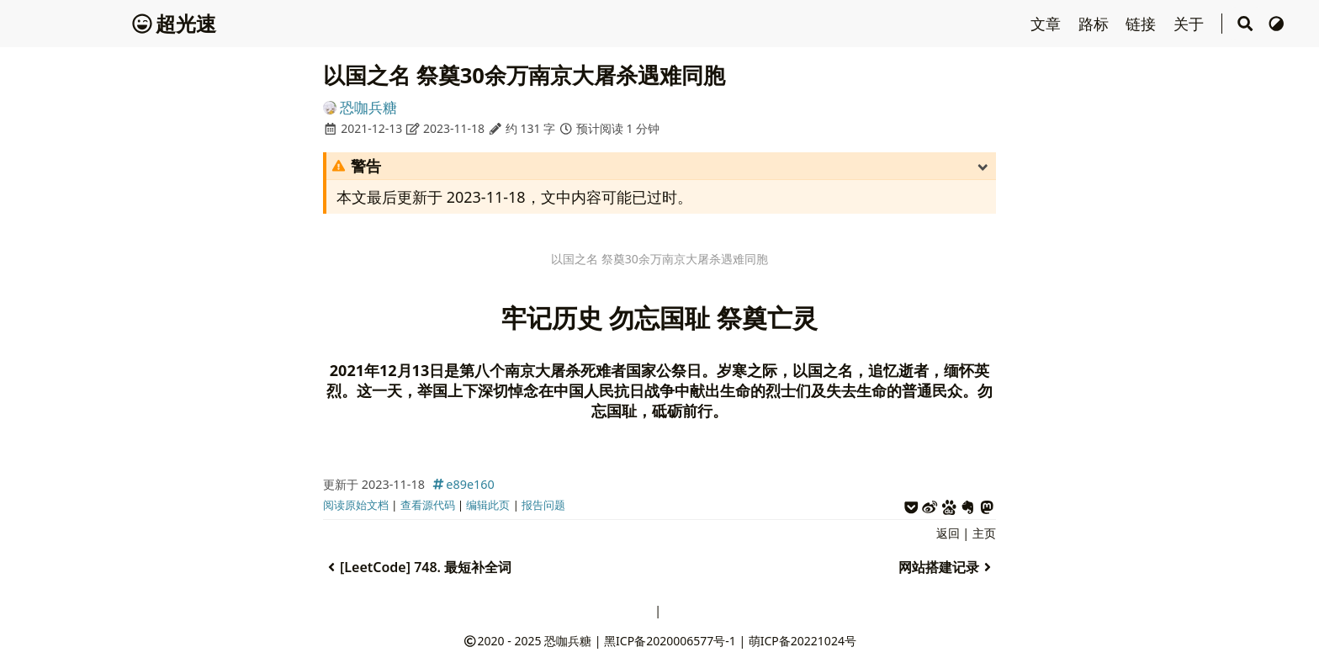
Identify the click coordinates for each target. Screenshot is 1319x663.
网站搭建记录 (947, 567)
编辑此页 (488, 504)
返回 (948, 533)
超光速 (174, 23)
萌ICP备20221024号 (802, 641)
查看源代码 (427, 504)
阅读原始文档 (356, 504)
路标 (1095, 23)
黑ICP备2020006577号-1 (670, 641)
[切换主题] (1276, 23)
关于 (1190, 23)
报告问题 (543, 504)
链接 (1143, 23)
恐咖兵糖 (368, 107)
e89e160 (461, 484)
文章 (1047, 23)
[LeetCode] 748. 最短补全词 (417, 567)
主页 (984, 533)
